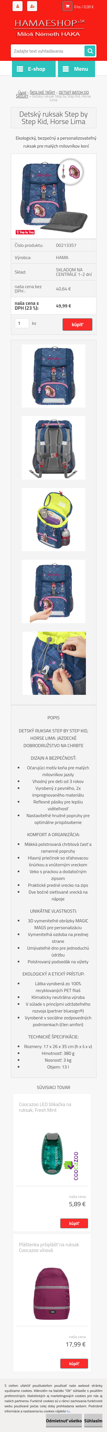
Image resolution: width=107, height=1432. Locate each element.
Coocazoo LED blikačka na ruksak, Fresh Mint (45, 1107)
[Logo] (50, 28)
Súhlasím (93, 1420)
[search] (90, 51)
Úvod (22, 92)
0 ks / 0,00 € (84, 7)
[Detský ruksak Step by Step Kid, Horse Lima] (53, 156)
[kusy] (22, 323)
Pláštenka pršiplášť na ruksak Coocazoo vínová (49, 1247)
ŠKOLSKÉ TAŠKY (42, 92)
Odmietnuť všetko (64, 1420)
